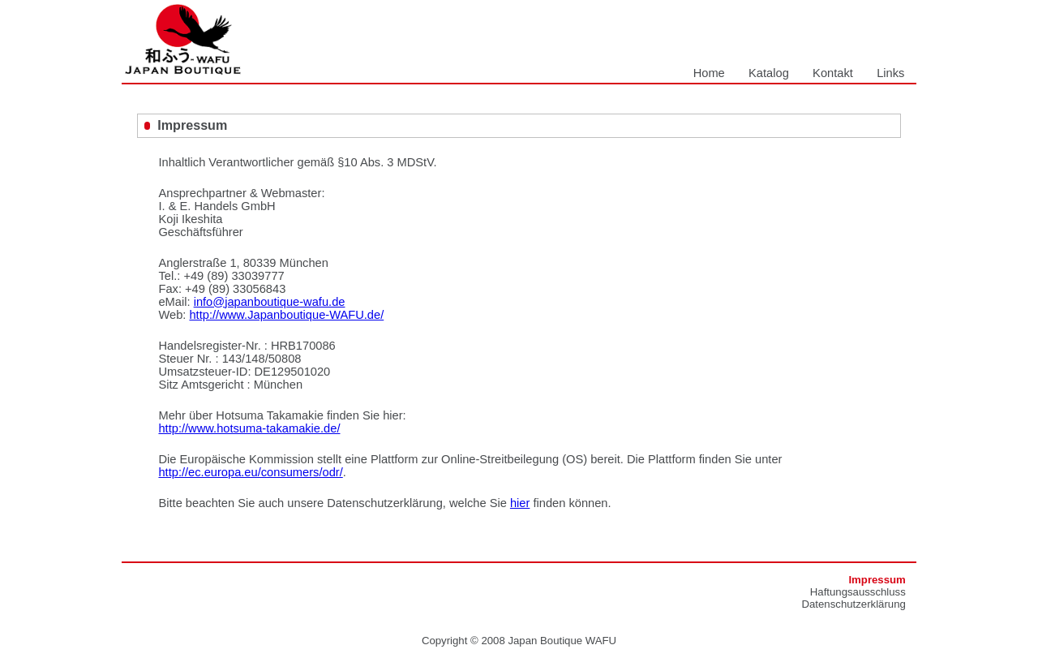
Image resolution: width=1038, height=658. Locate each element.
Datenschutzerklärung (854, 604)
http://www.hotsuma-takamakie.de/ (249, 428)
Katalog (768, 73)
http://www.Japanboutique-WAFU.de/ (286, 314)
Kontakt (833, 73)
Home (709, 73)
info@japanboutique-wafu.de (269, 301)
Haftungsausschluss (858, 592)
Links (890, 73)
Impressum (876, 580)
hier (520, 503)
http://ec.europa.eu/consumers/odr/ (250, 472)
